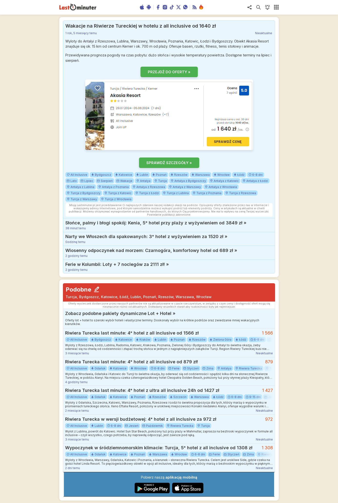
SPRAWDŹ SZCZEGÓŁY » (169, 162)
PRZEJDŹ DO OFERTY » (169, 72)
